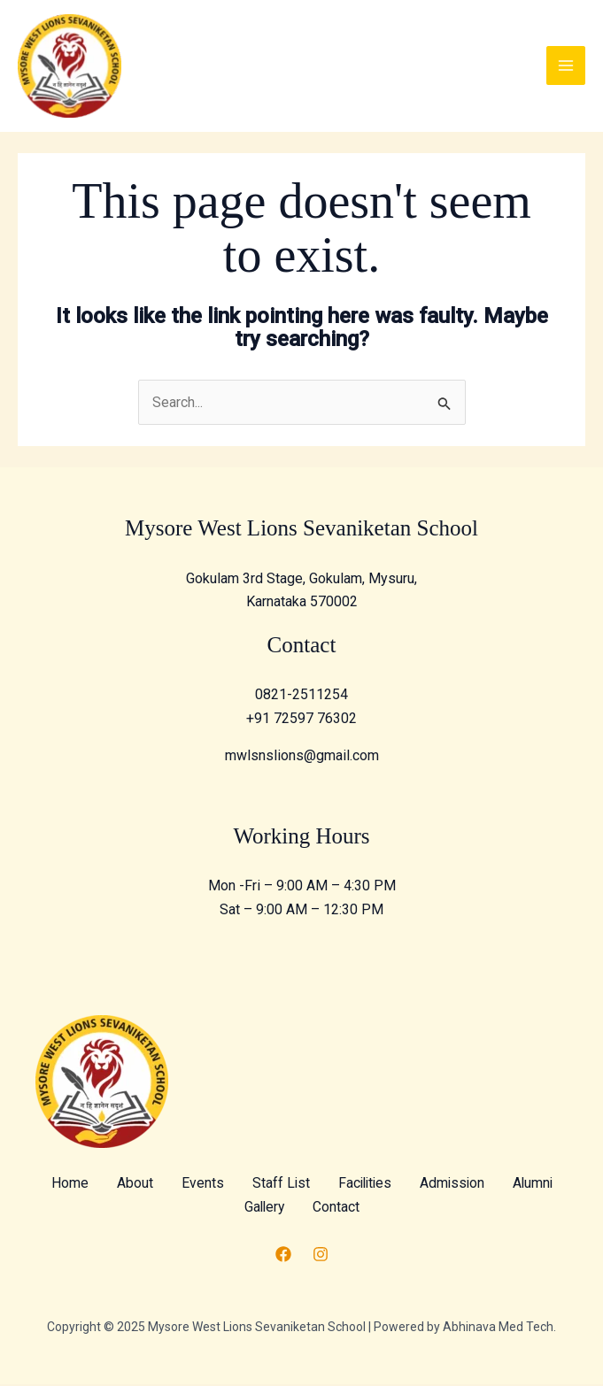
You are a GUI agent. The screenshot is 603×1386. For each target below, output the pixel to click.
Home (101, 1185)
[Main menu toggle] (565, 67)
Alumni (229, 1208)
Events (234, 1185)
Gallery (299, 1208)
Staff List (312, 1185)
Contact (372, 1208)
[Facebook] (283, 1257)
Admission (488, 1185)
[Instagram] (321, 1257)
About (166, 1185)
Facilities (398, 1185)
